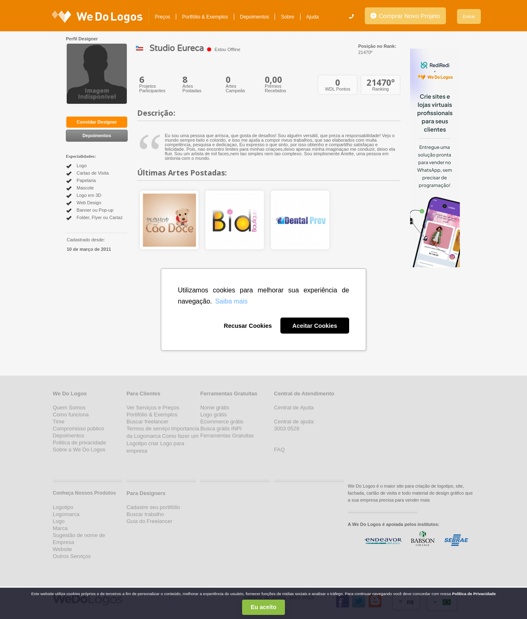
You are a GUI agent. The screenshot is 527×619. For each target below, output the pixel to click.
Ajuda (312, 17)
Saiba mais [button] (231, 301)
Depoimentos (254, 17)
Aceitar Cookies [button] (314, 325)
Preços (162, 17)
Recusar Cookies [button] (248, 325)
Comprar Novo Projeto (405, 15)
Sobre (287, 17)
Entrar (469, 16)
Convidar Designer (97, 121)
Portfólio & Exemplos (205, 17)
